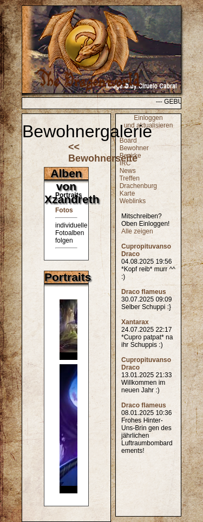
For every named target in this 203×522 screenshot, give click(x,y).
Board (128, 140)
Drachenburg (138, 186)
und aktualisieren (148, 125)
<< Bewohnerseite (102, 153)
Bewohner (134, 148)
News (128, 171)
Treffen (129, 178)
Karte (127, 193)
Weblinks (133, 201)
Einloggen (148, 118)
